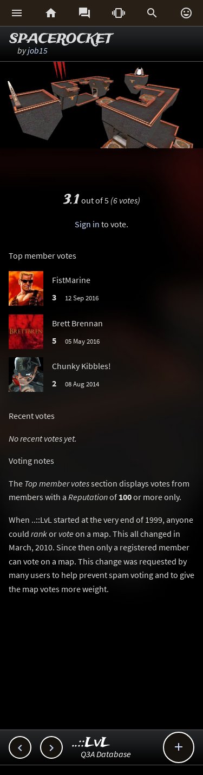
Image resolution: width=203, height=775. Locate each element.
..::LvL (91, 742)
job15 (38, 50)
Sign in (87, 224)
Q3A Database (106, 753)
